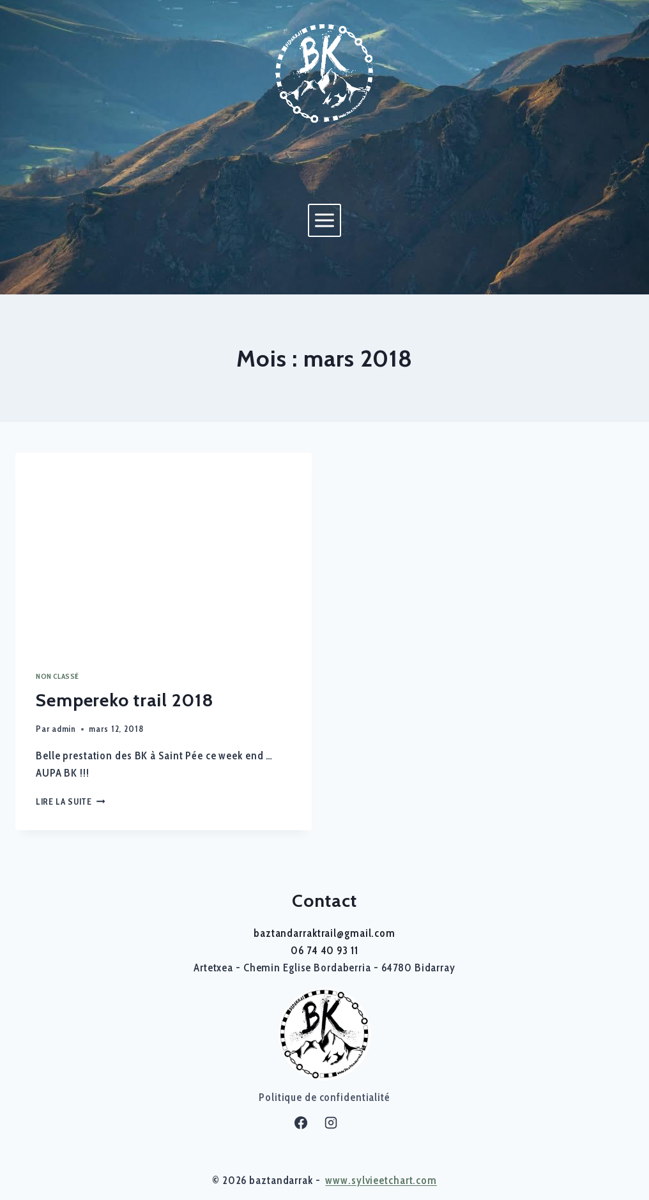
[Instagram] (331, 1122)
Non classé (57, 676)
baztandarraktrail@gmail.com (324, 933)
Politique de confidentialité (324, 1097)
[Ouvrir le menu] (324, 220)
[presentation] (163, 551)
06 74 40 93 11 (324, 950)
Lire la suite (70, 801)
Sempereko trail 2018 (125, 700)
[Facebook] (301, 1122)
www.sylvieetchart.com (381, 1180)
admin (64, 729)
